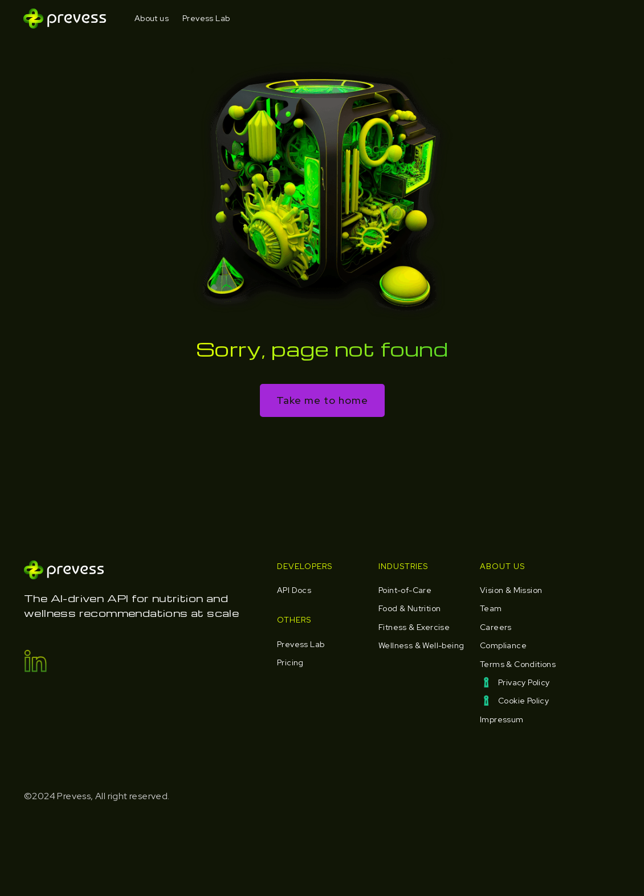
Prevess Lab (206, 18)
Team (491, 608)
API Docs (294, 590)
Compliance (503, 645)
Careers (496, 627)
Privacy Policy (524, 682)
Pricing (290, 662)
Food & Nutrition (409, 608)
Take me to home (322, 400)
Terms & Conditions (518, 664)
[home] (64, 18)
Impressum (502, 719)
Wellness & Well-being (421, 645)
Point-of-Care (404, 590)
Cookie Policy (523, 700)
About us (151, 18)
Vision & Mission (511, 590)
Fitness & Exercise (414, 627)
